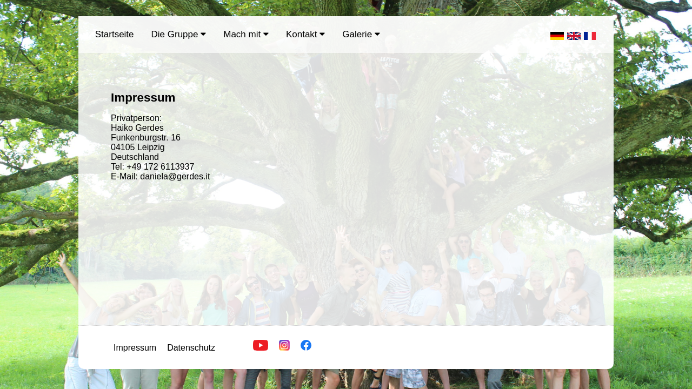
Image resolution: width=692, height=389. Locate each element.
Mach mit (246, 34)
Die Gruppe (179, 34)
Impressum (135, 347)
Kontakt (305, 34)
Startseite (114, 34)
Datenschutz (191, 347)
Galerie (361, 34)
